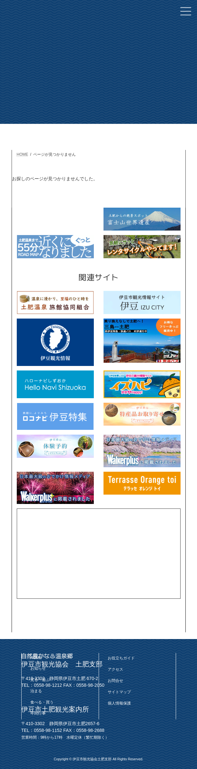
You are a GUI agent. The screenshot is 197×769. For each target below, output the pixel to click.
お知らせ (38, 668)
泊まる (36, 691)
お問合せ (115, 680)
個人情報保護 (119, 703)
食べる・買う (42, 702)
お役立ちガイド (121, 658)
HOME (36, 658)
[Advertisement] (99, 553)
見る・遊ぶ (40, 679)
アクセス (115, 669)
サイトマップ (119, 692)
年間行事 (38, 713)
